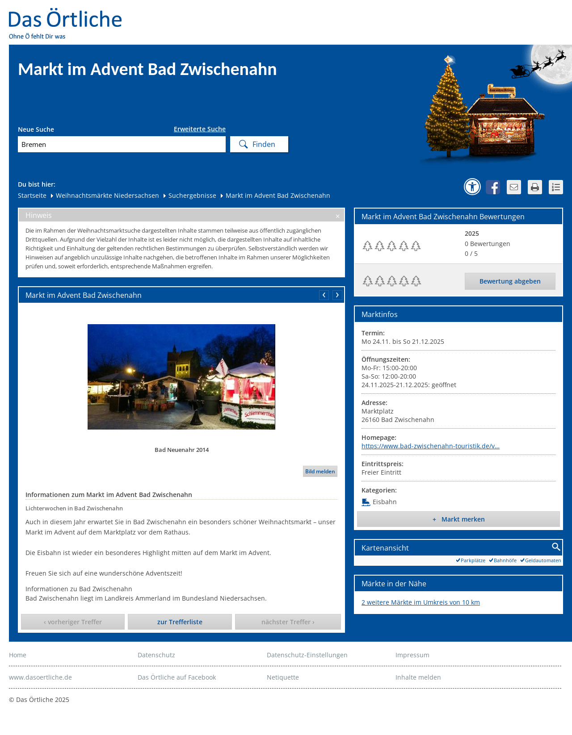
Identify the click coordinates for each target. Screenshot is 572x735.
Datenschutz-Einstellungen (307, 655)
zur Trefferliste (179, 622)
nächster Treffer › (288, 622)
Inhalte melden (418, 677)
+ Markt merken (459, 519)
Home (17, 655)
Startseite (32, 195)
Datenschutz (156, 655)
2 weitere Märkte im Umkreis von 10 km (421, 602)
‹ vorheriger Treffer (73, 622)
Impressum (412, 655)
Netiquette (283, 677)
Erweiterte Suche (200, 129)
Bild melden (320, 471)
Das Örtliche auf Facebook (177, 677)
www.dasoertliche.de (40, 677)
